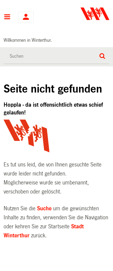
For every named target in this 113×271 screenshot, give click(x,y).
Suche (44, 209)
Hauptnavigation (7, 17)
